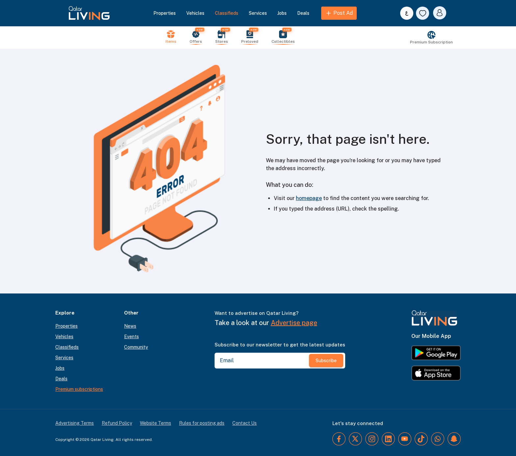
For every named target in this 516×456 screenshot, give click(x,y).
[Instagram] (371, 438)
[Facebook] (339, 438)
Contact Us (244, 423)
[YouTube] (404, 438)
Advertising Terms (74, 423)
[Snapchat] (454, 438)
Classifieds (226, 13)
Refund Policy (117, 423)
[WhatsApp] (437, 438)
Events (131, 336)
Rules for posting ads (201, 423)
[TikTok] (421, 438)
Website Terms (155, 423)
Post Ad (339, 13)
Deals (303, 13)
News (130, 326)
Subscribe (326, 360)
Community (136, 347)
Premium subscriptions (79, 389)
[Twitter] (355, 438)
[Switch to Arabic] (406, 13)
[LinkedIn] (388, 438)
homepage (309, 198)
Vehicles (195, 13)
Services (258, 13)
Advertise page (294, 323)
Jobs (282, 13)
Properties (164, 13)
